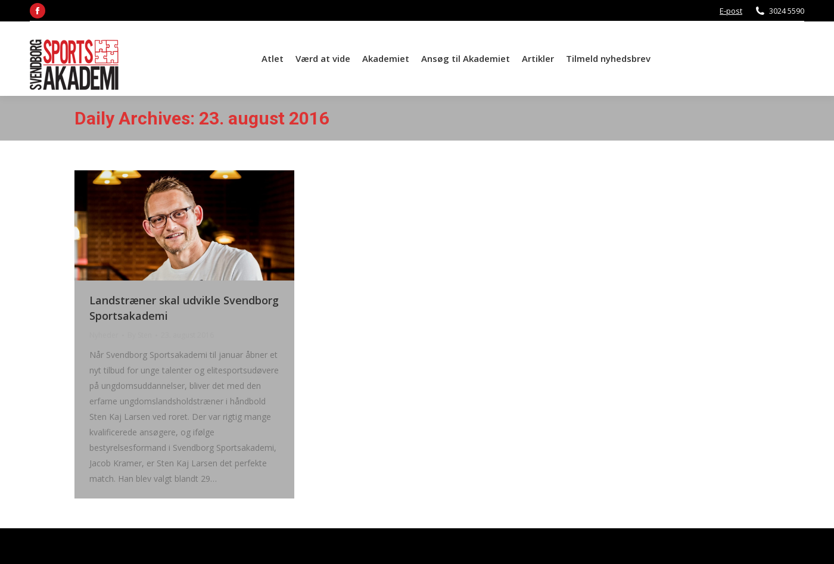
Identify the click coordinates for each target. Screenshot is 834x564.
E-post (731, 10)
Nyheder (104, 335)
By (139, 335)
